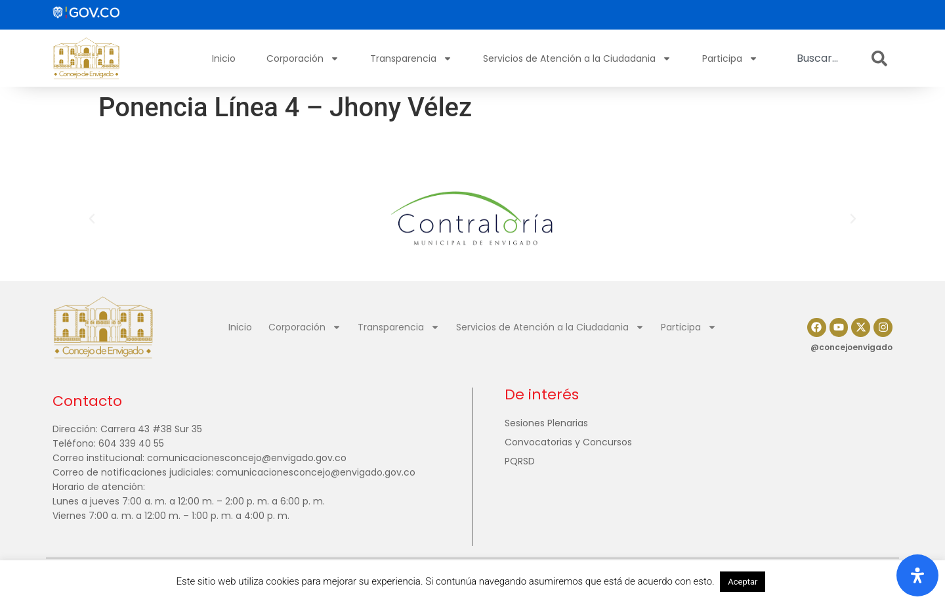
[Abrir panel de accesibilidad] (917, 575)
